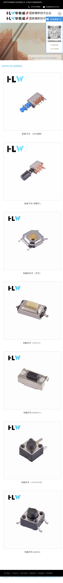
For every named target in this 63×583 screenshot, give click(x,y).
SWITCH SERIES (51, 58)
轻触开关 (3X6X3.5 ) (32, 412)
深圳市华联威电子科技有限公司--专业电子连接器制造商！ (23, 2)
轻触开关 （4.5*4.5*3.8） (32, 482)
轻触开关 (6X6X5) (32, 552)
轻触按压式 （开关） (32, 273)
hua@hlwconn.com (52, 7)
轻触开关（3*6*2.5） (32, 343)
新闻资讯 (33, 573)
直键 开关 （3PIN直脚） (32, 134)
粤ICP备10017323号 (54, 577)
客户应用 (24, 573)
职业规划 (41, 573)
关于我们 (7, 573)
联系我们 (50, 573)
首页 (33, 58)
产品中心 (40, 58)
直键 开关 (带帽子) (32, 203)
